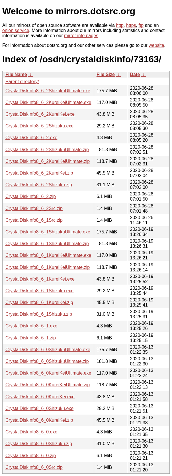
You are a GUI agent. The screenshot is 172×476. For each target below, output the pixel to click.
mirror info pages (81, 35)
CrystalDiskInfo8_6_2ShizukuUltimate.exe (47, 90)
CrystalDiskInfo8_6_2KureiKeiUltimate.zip (47, 161)
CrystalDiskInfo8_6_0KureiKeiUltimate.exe (48, 373)
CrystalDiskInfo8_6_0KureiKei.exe (40, 396)
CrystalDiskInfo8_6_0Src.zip (34, 467)
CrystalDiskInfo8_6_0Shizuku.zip (38, 443)
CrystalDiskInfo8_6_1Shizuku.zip (38, 314)
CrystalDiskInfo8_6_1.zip (30, 337)
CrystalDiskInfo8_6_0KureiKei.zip (39, 420)
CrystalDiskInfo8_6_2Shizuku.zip (38, 184)
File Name (16, 74)
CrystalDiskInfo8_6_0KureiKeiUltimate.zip (47, 384)
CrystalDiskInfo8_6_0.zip (30, 455)
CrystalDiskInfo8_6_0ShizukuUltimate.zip (47, 361)
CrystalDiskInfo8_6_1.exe (31, 325)
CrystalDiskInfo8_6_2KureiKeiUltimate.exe (48, 102)
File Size (106, 74)
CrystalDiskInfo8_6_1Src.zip (34, 220)
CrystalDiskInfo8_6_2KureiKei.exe (40, 114)
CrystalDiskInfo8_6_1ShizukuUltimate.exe (47, 231)
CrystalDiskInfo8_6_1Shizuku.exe (39, 290)
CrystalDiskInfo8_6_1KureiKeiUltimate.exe (48, 255)
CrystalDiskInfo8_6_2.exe (31, 137)
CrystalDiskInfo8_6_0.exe (31, 431)
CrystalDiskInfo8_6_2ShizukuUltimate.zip (47, 149)
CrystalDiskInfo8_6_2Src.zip (34, 208)
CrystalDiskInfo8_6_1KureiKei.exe (40, 279)
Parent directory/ (22, 81)
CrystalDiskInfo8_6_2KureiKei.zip (39, 173)
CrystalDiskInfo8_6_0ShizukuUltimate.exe (47, 349)
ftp (141, 25)
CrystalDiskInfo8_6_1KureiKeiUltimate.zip (47, 267)
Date (135, 74)
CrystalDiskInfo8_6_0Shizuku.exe (39, 408)
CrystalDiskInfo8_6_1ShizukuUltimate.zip (47, 243)
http (120, 25)
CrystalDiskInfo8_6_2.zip (30, 196)
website (156, 45)
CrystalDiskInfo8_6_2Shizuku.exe (39, 125)
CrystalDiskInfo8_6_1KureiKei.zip (39, 302)
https (131, 25)
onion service (15, 30)
